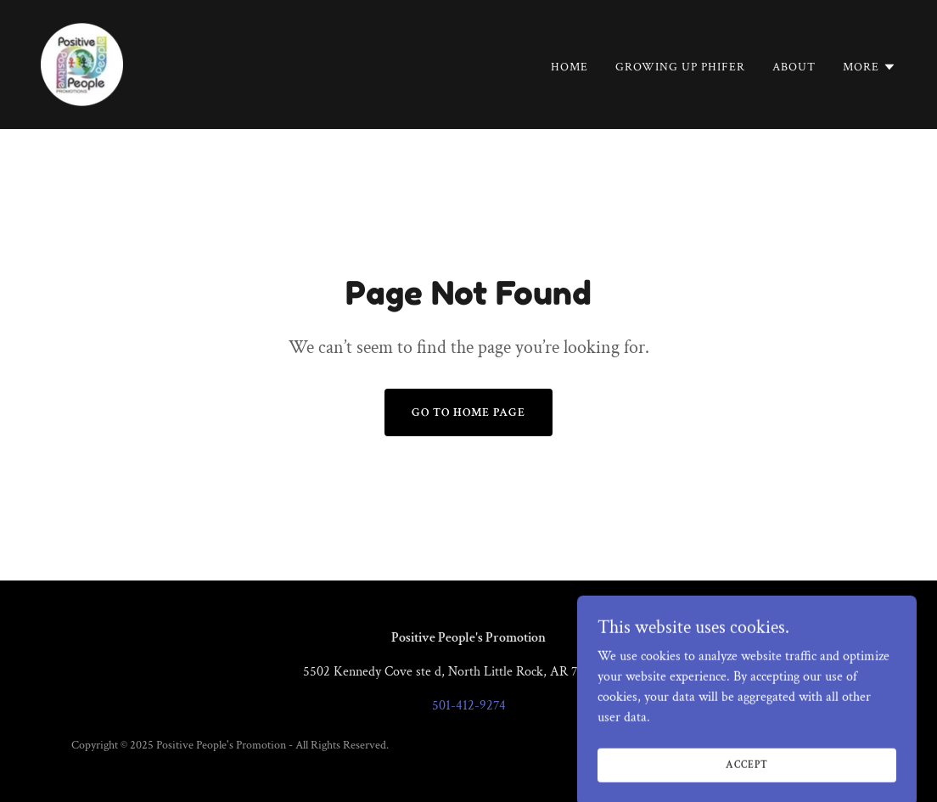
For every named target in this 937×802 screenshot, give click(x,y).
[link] (82, 63)
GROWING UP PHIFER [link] (680, 67)
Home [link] (569, 67)
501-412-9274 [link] (469, 706)
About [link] (794, 67)
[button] (869, 67)
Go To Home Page (468, 412)
